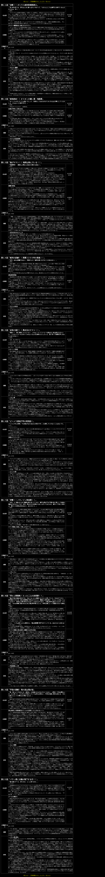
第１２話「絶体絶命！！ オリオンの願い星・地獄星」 (22, 99)
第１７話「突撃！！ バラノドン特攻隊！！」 (19, 500)
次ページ (48, 1)
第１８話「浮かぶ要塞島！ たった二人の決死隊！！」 (22, 596)
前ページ (26, 1)
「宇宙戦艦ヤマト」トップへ (37, 1)
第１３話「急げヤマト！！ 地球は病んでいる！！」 (22, 162)
